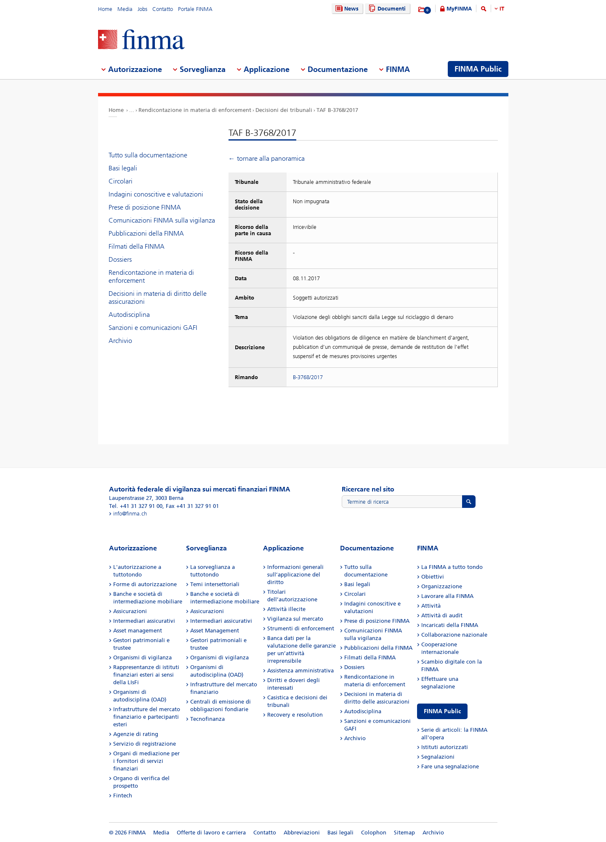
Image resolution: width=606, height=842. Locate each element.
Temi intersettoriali (214, 584)
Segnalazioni (437, 757)
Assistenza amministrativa (300, 670)
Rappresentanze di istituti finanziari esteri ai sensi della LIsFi (146, 674)
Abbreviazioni (302, 832)
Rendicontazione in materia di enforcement (194, 110)
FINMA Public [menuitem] (478, 69)
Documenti (386, 8)
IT (502, 8)
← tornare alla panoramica (267, 158)
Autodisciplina (129, 315)
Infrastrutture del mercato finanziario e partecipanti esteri (146, 717)
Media (125, 9)
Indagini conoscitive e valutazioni (156, 194)
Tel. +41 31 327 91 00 (135, 506)
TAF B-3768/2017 (337, 110)
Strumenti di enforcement (300, 628)
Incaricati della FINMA (449, 625)
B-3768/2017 (308, 377)
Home (105, 9)
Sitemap (404, 832)
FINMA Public (442, 711)
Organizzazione (441, 586)
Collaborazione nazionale (454, 635)
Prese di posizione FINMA (145, 207)
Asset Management (214, 630)
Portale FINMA (195, 9)
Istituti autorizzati (444, 747)
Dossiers (120, 259)
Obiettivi (432, 577)
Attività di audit (441, 615)
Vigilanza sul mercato (295, 619)
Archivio (120, 341)
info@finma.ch (130, 513)
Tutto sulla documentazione (148, 155)
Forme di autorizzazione (145, 584)
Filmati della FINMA (137, 246)
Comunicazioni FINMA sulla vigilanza (162, 220)
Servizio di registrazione (144, 744)
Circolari (121, 181)
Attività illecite (286, 609)
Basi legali (123, 168)
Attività (431, 606)
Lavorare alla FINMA (447, 596)
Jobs (142, 9)
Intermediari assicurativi (144, 621)
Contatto (162, 9)
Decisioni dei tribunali (283, 110)
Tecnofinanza (207, 719)
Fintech (122, 795)
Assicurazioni (130, 611)
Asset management (137, 630)
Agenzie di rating (135, 734)
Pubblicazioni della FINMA (146, 233)
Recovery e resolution (295, 715)
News (346, 8)
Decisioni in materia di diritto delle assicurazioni (158, 297)
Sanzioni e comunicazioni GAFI (153, 328)
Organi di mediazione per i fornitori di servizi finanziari (146, 761)
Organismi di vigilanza (142, 657)
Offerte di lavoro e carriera (211, 832)
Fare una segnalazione (450, 766)
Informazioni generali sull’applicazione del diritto (295, 574)
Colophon (373, 832)
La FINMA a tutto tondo (452, 567)
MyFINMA (459, 8)
